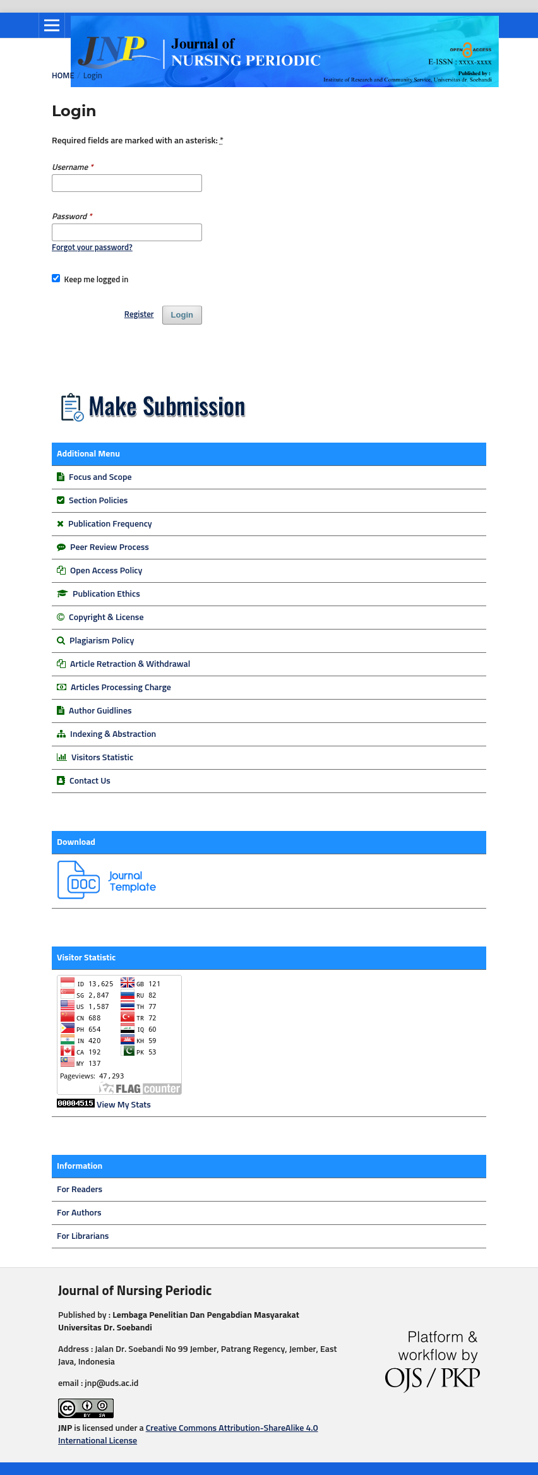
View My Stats (124, 1105)
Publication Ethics (106, 594)
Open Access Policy (106, 570)
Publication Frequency (110, 524)
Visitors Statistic (102, 757)
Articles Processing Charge (120, 687)
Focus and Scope (100, 477)
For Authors (79, 1213)
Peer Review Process (109, 547)
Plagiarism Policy (101, 640)
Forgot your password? (92, 248)
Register (139, 315)
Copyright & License (106, 617)
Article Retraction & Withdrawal (130, 664)
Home (63, 76)
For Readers (79, 1189)
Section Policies (98, 500)
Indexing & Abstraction (113, 734)
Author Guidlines (100, 711)
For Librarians (83, 1236)
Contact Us (90, 781)
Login (182, 314)
